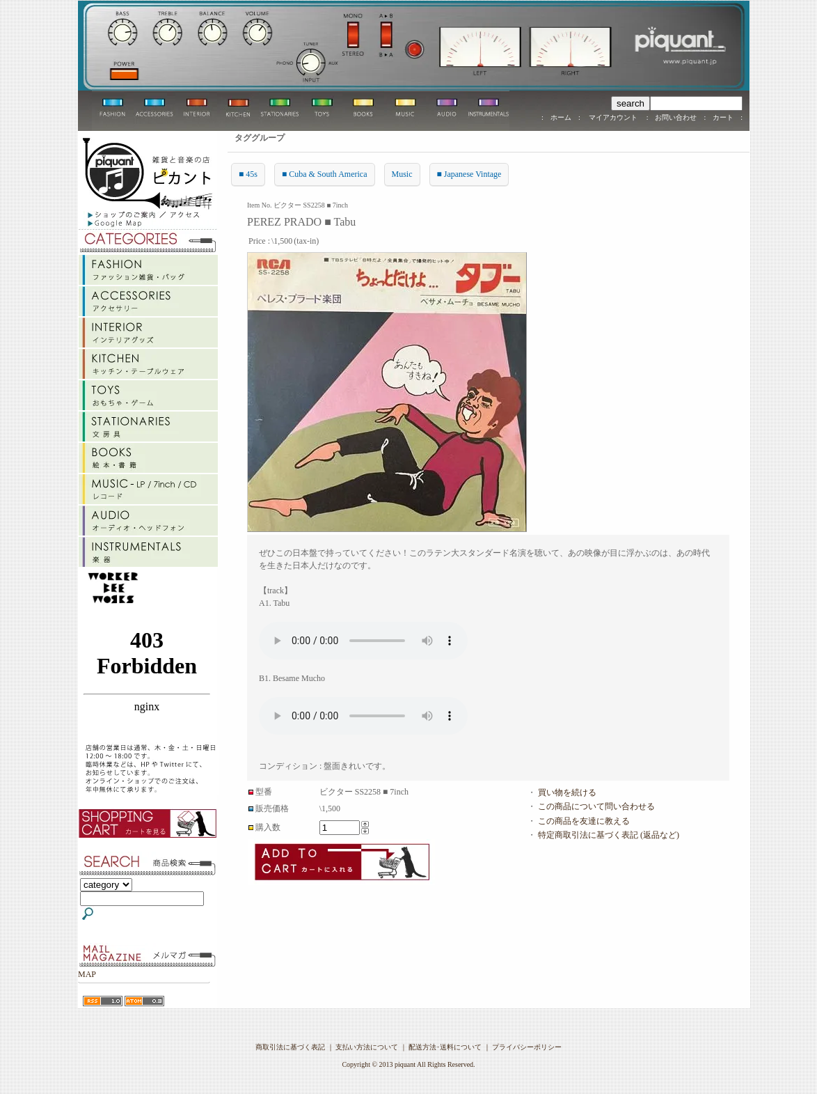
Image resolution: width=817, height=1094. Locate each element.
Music (402, 174)
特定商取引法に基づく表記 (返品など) (608, 835)
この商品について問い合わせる (596, 806)
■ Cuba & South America (324, 174)
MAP (87, 974)
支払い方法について (366, 1047)
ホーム (560, 117)
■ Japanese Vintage (469, 174)
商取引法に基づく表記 (290, 1047)
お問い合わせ (676, 117)
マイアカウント (613, 117)
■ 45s (248, 174)
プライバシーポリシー (527, 1047)
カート (723, 117)
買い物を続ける (567, 792)
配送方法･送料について (445, 1047)
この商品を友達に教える (584, 821)
